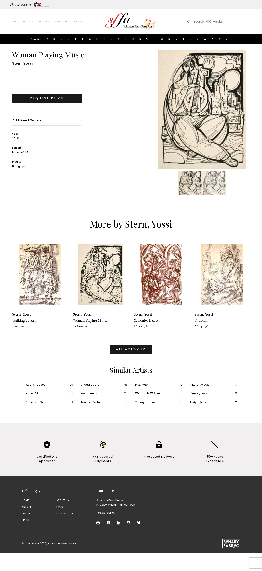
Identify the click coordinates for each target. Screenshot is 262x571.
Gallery (43, 21)
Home (14, 21)
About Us (62, 500)
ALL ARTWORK (131, 349)
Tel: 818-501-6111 (106, 513)
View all (35, 39)
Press (78, 21)
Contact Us (64, 513)
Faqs (59, 507)
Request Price (47, 98)
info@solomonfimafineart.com (116, 505)
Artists (27, 21)
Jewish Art (62, 21)
